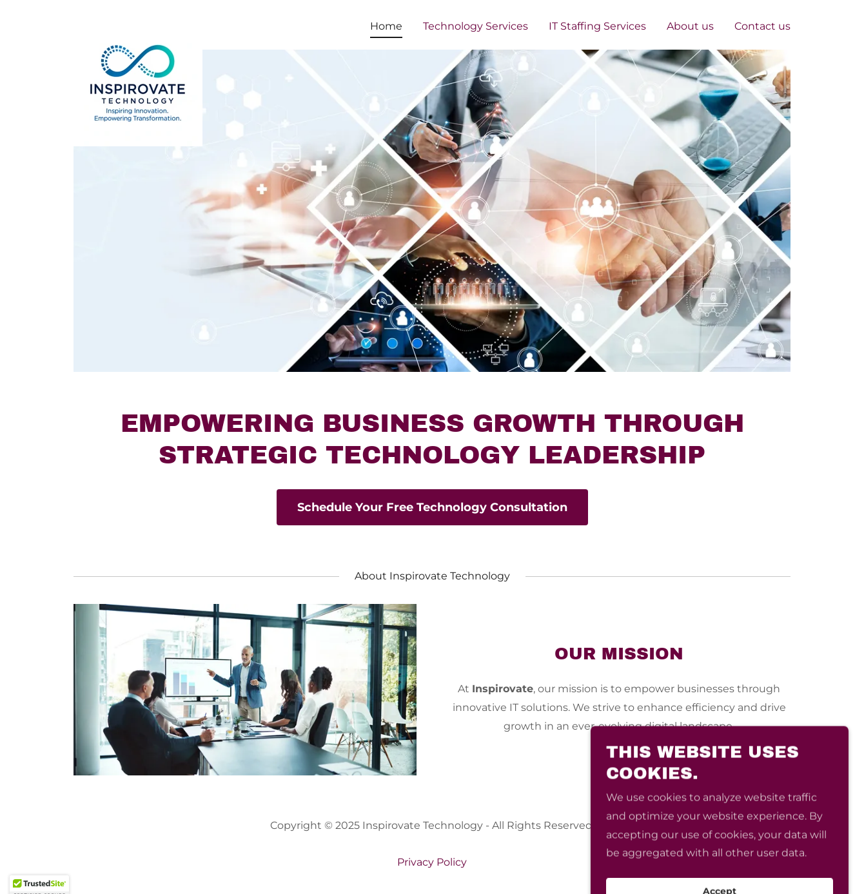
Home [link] (386, 26)
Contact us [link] (762, 26)
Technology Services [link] (475, 26)
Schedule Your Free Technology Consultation (432, 507)
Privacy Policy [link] (432, 862)
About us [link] (690, 26)
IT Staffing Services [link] (597, 26)
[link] (138, 22)
